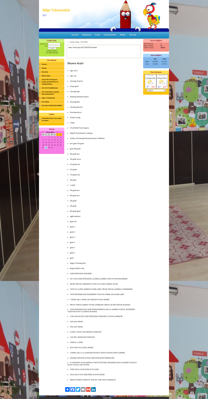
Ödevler (44, 68)
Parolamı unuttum (52, 51)
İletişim (123, 35)
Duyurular (45, 72)
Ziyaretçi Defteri (110, 35)
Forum (97, 35)
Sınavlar (44, 64)
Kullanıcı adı (44, 44)
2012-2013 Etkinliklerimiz (50, 88)
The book (132, 35)
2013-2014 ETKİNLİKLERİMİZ (52, 105)
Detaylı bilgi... (108, 398)
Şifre (46, 46)
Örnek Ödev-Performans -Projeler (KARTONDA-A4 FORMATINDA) (50, 82)
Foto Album (45, 102)
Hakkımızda (86, 35)
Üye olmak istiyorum (52, 52)
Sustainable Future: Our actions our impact (52, 119)
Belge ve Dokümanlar (48, 98)
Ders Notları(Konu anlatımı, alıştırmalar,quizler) (50, 93)
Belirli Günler (46, 76)
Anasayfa (74, 35)
